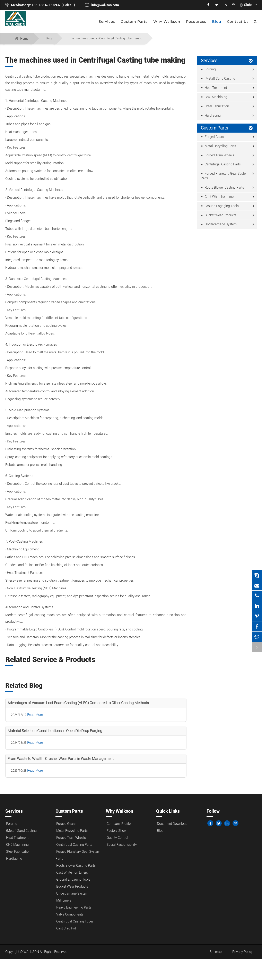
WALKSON (32, 952)
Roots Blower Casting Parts (222, 187)
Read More (35, 715)
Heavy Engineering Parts (73, 907)
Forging (208, 69)
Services (107, 21)
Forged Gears (212, 137)
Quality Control (117, 838)
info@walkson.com (105, 5)
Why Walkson (166, 21)
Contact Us (238, 21)
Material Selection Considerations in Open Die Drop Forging (55, 731)
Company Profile (119, 824)
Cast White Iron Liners (218, 197)
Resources (196, 21)
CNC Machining (214, 97)
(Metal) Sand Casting (218, 78)
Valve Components (70, 914)
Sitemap (216, 952)
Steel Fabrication (215, 106)
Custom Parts (134, 21)
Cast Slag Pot (66, 928)
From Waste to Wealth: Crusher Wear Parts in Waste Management (61, 758)
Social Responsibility (122, 845)
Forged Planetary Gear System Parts (224, 176)
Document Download (172, 824)
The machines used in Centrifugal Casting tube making (105, 38)
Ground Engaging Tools (220, 206)
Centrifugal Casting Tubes (75, 921)
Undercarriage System (219, 224)
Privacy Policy (242, 952)
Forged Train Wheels (217, 155)
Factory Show (116, 831)
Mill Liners (63, 900)
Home (24, 38)
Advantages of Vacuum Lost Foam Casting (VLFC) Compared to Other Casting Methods (78, 703)
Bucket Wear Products (219, 215)
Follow (213, 811)
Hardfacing (211, 115)
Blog (216, 21)
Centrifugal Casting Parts (221, 164)
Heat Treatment (214, 88)
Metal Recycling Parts (218, 146)
